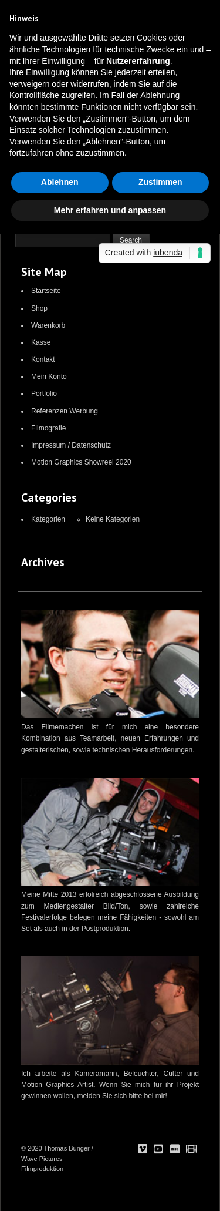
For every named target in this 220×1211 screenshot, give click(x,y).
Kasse (40, 342)
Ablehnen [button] (60, 182)
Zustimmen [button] (160, 182)
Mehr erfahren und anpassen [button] (110, 210)
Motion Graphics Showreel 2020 (81, 462)
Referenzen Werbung (64, 411)
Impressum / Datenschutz (71, 445)
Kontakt (43, 359)
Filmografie (48, 428)
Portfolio (44, 393)
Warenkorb (48, 325)
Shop (39, 308)
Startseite (46, 291)
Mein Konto (49, 376)
